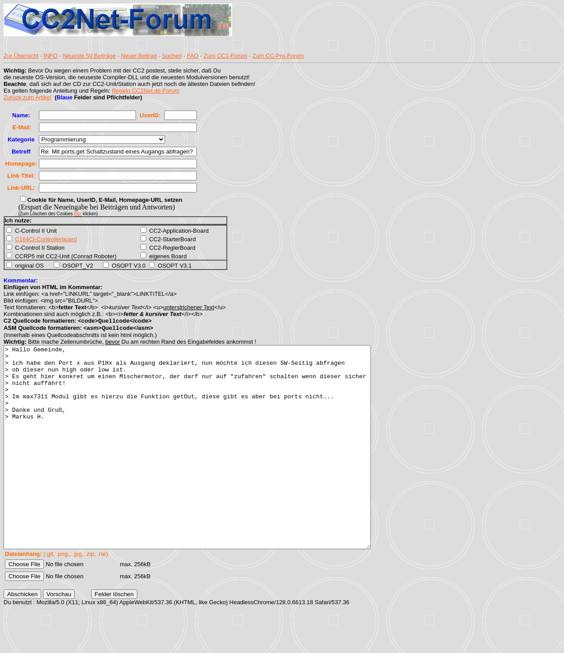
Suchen (172, 55)
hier (78, 213)
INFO (51, 55)
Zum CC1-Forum (225, 55)
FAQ (193, 55)
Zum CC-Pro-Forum (278, 55)
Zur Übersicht (21, 55)
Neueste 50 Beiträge (89, 55)
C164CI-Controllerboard (46, 239)
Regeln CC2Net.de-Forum (145, 90)
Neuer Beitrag (139, 55)
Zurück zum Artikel (27, 97)
